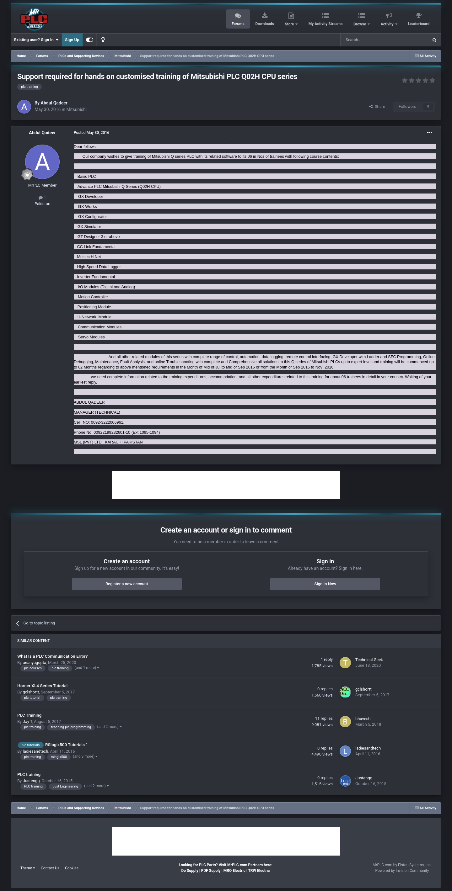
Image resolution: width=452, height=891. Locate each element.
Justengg (31, 780)
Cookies (71, 868)
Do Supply (189, 870)
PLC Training (29, 715)
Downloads (264, 24)
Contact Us (50, 868)
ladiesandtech (35, 751)
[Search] (369, 39)
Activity (388, 24)
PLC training (28, 774)
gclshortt (31, 692)
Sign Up (72, 39)
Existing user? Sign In (36, 39)
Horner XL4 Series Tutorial (42, 685)
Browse (360, 24)
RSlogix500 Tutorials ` (66, 744)
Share (377, 106)
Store (290, 24)
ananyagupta (34, 662)
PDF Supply (211, 870)
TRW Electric (259, 870)
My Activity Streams (326, 24)
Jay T (27, 721)
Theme (27, 868)
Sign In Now (325, 583)
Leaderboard (418, 24)
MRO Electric (234, 870)
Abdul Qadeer (53, 102)
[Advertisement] (226, 485)
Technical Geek (369, 659)
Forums (238, 24)
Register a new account (126, 583)
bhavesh (362, 718)
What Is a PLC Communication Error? (52, 656)
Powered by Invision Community (402, 870)
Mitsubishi (76, 109)
